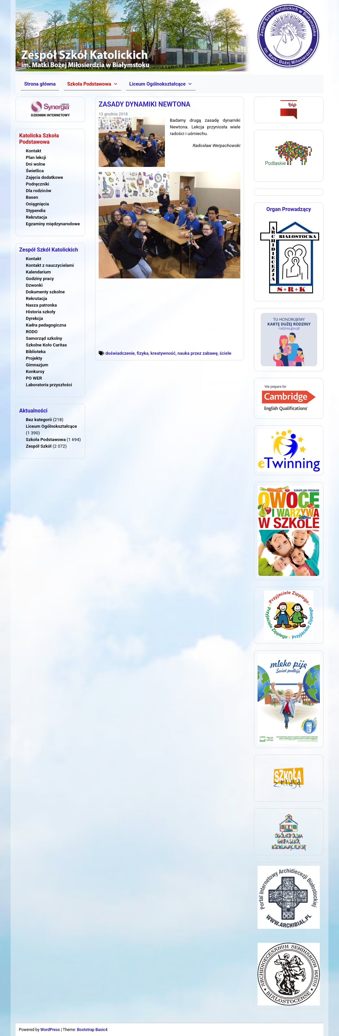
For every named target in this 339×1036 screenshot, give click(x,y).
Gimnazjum (37, 364)
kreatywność (162, 353)
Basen (32, 197)
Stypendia (35, 210)
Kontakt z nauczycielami (50, 265)
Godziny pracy (40, 278)
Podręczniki (37, 184)
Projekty (34, 358)
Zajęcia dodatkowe (44, 177)
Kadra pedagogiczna (46, 325)
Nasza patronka (41, 305)
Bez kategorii (39, 419)
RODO (32, 331)
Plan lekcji (36, 157)
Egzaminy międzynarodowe (53, 223)
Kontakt (33, 150)
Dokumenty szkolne (45, 291)
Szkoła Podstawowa (46, 439)
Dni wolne (35, 164)
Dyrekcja (34, 318)
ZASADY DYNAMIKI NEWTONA (144, 104)
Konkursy (35, 371)
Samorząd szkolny (44, 338)
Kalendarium (38, 271)
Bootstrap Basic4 (92, 1029)
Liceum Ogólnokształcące (51, 426)
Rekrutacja (36, 217)
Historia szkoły (40, 311)
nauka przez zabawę (197, 353)
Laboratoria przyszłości (49, 384)
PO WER (34, 378)
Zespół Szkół (39, 446)
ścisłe (225, 353)
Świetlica (35, 170)
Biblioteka (36, 351)
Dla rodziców (38, 190)
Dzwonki (34, 285)
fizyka (143, 353)
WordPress (50, 1029)
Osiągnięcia (37, 203)
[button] (92, 84)
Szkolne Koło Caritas (46, 344)
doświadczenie (120, 353)
